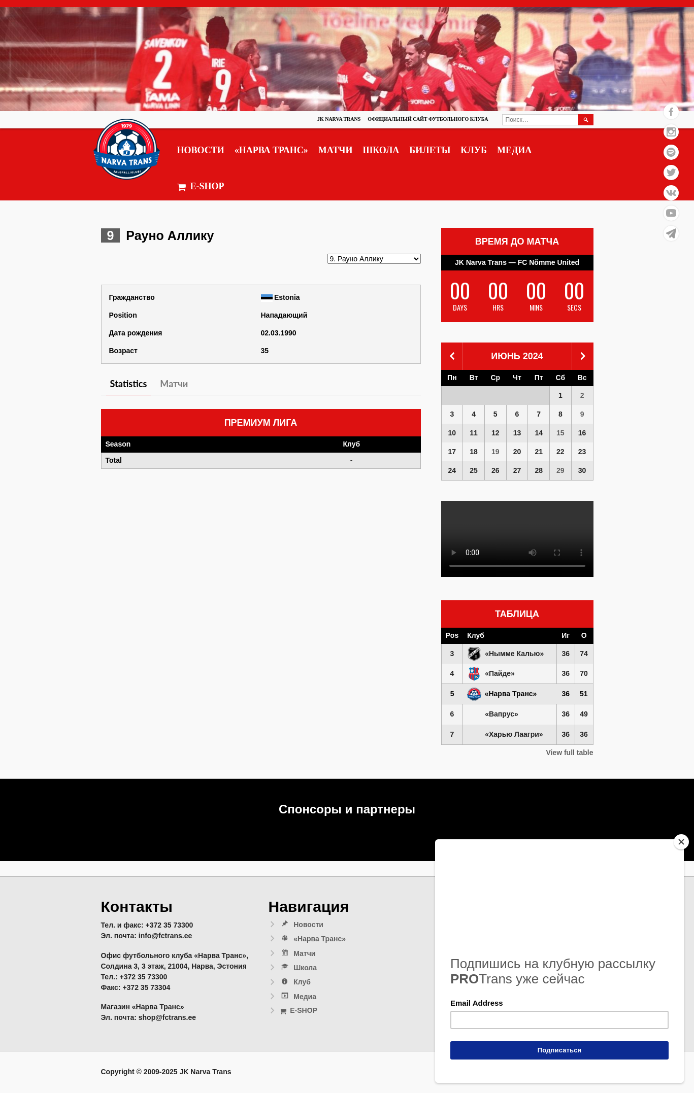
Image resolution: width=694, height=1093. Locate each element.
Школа (380, 150)
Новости (200, 150)
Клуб (473, 150)
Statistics (128, 383)
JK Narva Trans (338, 119)
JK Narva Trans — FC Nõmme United (517, 262)
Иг (565, 635)
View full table (569, 752)
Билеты (429, 150)
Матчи (335, 150)
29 (560, 470)
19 (495, 452)
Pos (452, 635)
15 (560, 433)
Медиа (514, 150)
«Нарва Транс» (271, 150)
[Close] (681, 841)
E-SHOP (200, 186)
